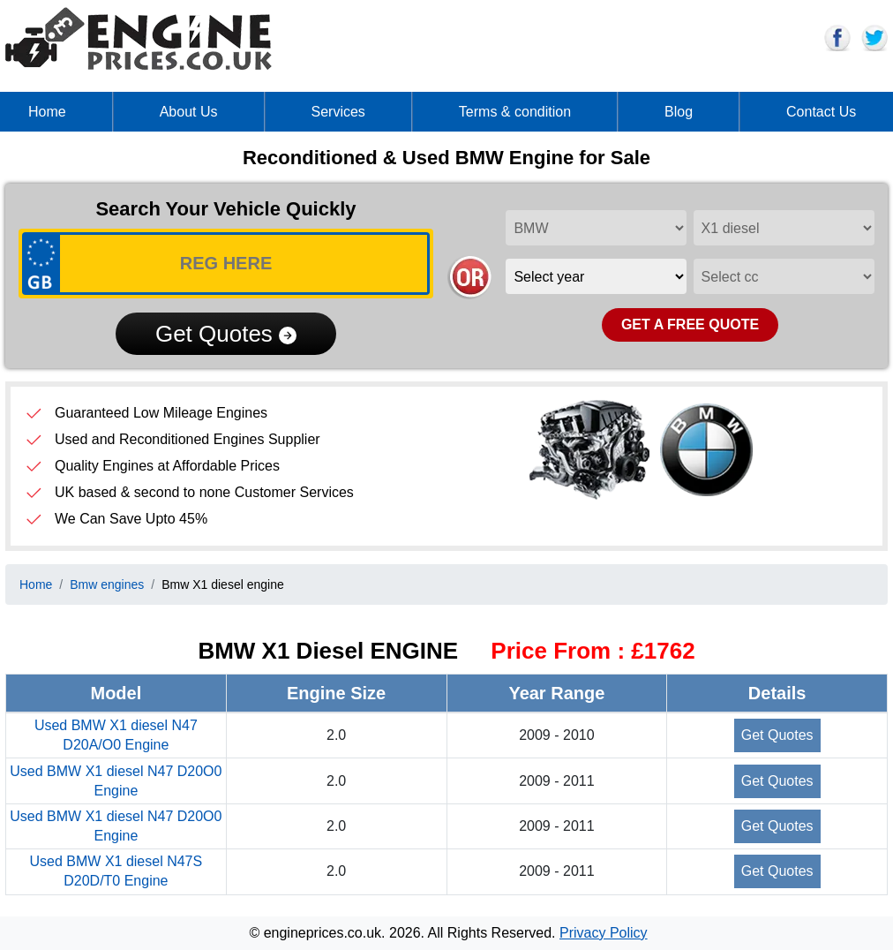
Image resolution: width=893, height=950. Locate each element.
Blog (678, 111)
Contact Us (821, 111)
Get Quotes (225, 333)
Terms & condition (515, 111)
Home (47, 111)
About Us (189, 111)
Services (338, 111)
